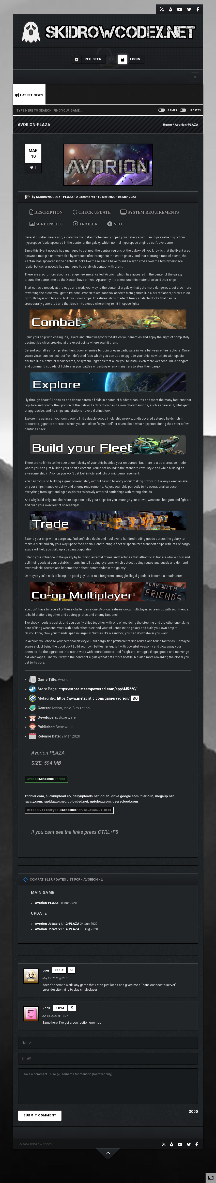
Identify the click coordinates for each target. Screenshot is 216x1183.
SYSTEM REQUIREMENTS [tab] (149, 212)
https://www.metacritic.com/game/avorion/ (93, 698)
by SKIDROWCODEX (42, 197)
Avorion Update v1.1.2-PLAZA (57, 924)
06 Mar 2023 (127, 197)
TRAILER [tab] (85, 224)
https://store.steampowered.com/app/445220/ (97, 689)
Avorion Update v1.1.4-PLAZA (57, 929)
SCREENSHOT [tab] (46, 224)
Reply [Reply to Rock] (60, 1007)
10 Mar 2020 (106, 197)
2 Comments (85, 197)
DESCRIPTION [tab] (46, 212)
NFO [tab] (114, 224)
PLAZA (68, 197)
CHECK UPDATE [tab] (92, 212)
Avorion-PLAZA (46, 903)
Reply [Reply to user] (59, 970)
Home (167, 125)
